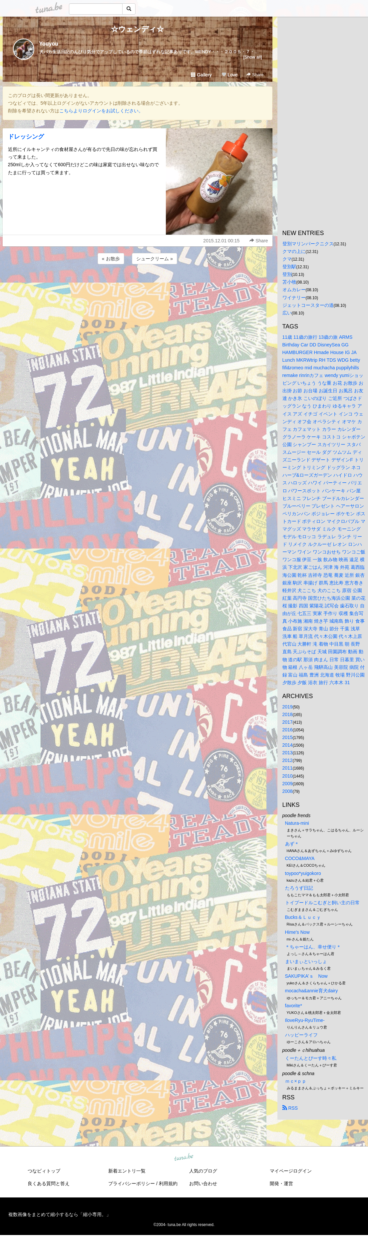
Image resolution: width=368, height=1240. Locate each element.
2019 (287, 706)
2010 (287, 776)
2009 (287, 783)
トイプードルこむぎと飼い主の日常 (322, 902)
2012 (287, 760)
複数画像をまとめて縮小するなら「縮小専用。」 (59, 1214)
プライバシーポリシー (131, 1183)
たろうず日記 (299, 888)
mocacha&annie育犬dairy (311, 990)
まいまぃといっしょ (306, 961)
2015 (287, 737)
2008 (287, 791)
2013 (287, 752)
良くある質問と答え (49, 1183)
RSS (290, 1108)
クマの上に (294, 251)
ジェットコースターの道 (308, 305)
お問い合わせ (203, 1183)
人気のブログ (203, 1171)
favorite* (293, 1005)
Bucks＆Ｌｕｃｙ (303, 917)
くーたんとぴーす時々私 (310, 1058)
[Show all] (252, 57)
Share (254, 74)
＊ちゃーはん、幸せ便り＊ (313, 946)
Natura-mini (297, 823)
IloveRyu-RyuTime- (305, 1020)
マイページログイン (291, 1171)
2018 (287, 714)
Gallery (201, 74)
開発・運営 (281, 1183)
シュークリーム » (154, 258)
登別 (287, 274)
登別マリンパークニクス (308, 243)
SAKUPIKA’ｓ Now (306, 976)
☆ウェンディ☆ (137, 29)
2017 (287, 722)
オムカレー (294, 289)
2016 (287, 729)
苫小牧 (289, 282)
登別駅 (289, 266)
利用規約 (168, 1183)
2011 (287, 768)
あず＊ (292, 843)
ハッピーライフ (301, 1035)
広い (287, 312)
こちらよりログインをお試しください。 (101, 110)
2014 (287, 745)
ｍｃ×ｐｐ (295, 1081)
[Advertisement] (137, 284)
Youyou (48, 44)
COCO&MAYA (300, 858)
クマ (287, 259)
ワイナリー (294, 297)
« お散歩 (111, 258)
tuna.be (184, 1158)
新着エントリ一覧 (127, 1171)
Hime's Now (297, 932)
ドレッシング (26, 136)
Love (229, 74)
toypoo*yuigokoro (303, 873)
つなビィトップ (44, 1171)
